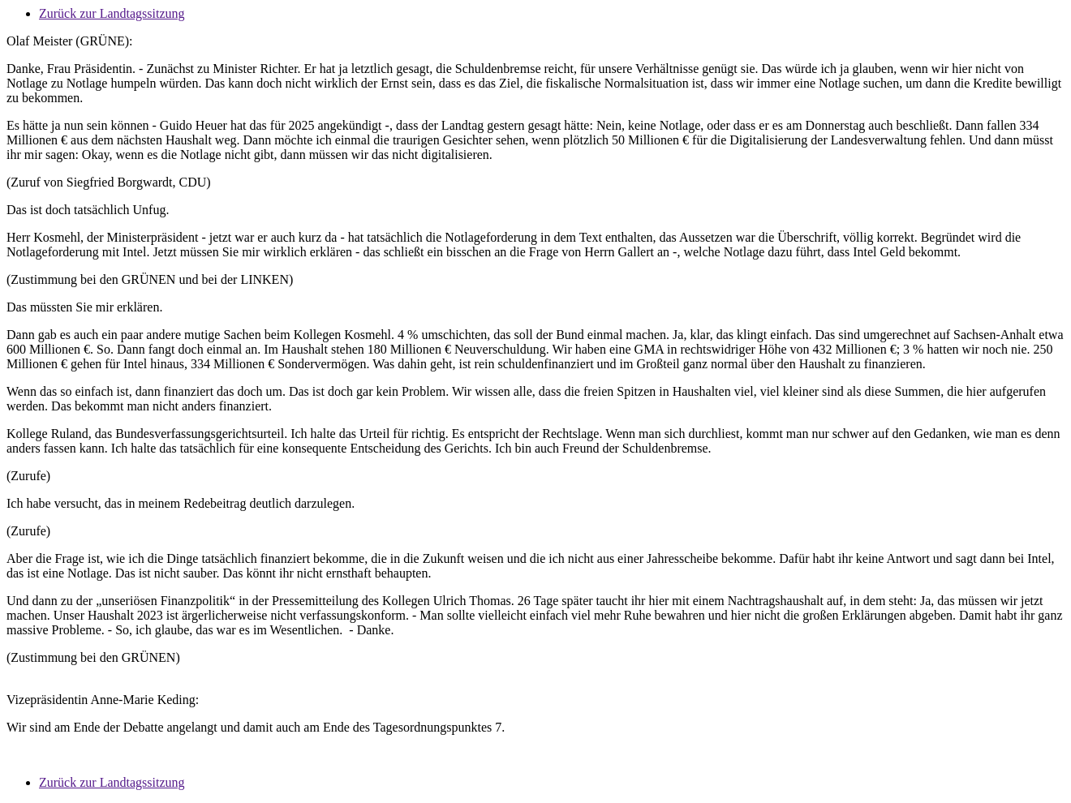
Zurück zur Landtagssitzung (112, 13)
